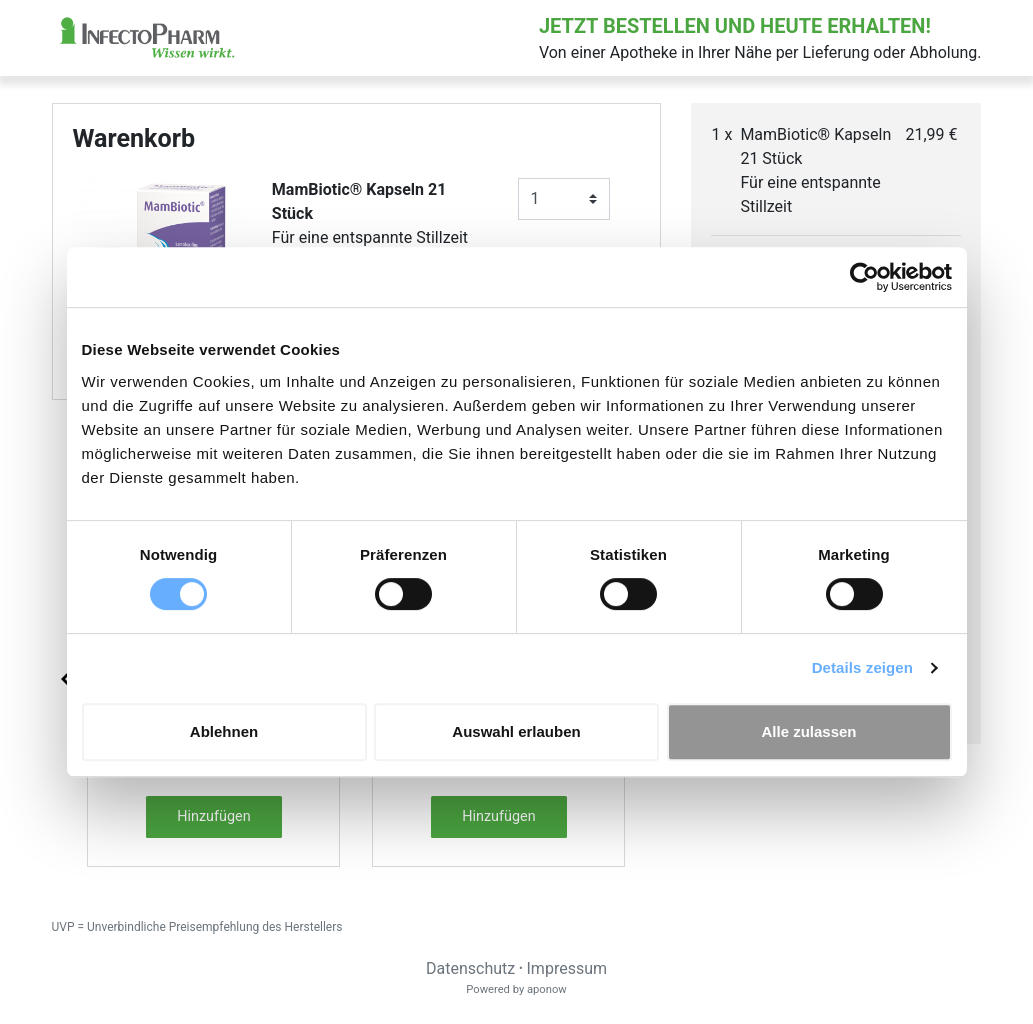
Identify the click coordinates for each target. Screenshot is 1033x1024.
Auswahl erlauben (516, 731)
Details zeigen (862, 667)
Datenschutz (470, 968)
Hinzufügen (213, 816)
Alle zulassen (808, 731)
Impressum (567, 968)
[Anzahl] (564, 199)
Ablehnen (224, 731)
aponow (547, 989)
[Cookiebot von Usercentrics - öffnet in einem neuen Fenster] (864, 277)
